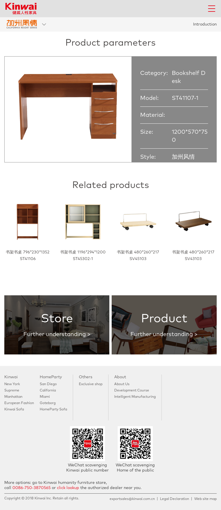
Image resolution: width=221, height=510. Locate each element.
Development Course (131, 390)
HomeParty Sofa (53, 409)
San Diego (48, 384)
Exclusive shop (90, 384)
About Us (121, 384)
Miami (45, 397)
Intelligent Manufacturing (135, 397)
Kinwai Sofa (14, 409)
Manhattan (13, 397)
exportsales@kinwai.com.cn (132, 499)
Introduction (205, 24)
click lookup (68, 488)
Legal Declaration (174, 499)
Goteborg (48, 403)
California (48, 390)
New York (12, 384)
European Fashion (19, 403)
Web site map (205, 499)
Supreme (11, 390)
